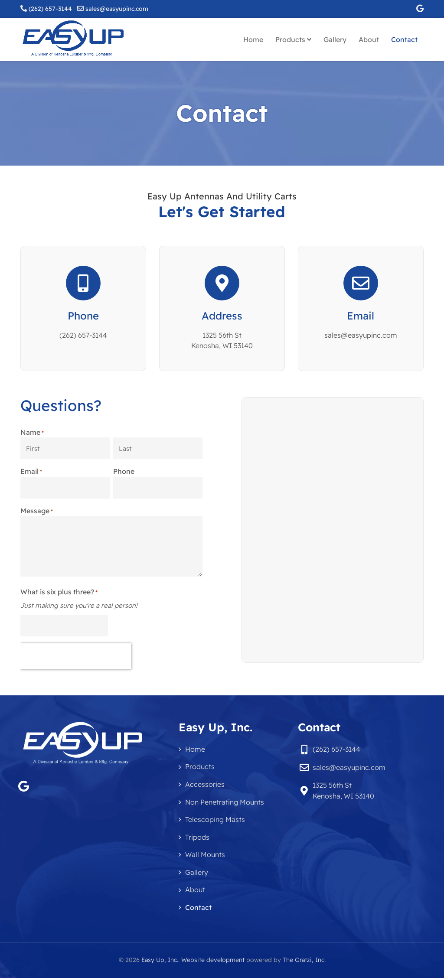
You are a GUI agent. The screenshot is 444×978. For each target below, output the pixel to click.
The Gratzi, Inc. (304, 960)
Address (222, 315)
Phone (83, 315)
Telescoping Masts (215, 819)
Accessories (205, 784)
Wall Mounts (205, 854)
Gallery (334, 39)
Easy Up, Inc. (159, 960)
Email (360, 315)
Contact (404, 39)
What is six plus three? (59, 592)
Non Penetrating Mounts (224, 802)
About (369, 39)
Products (293, 39)
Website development (213, 960)
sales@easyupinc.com (116, 9)
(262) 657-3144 (50, 9)
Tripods (197, 837)
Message (36, 511)
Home (253, 39)
